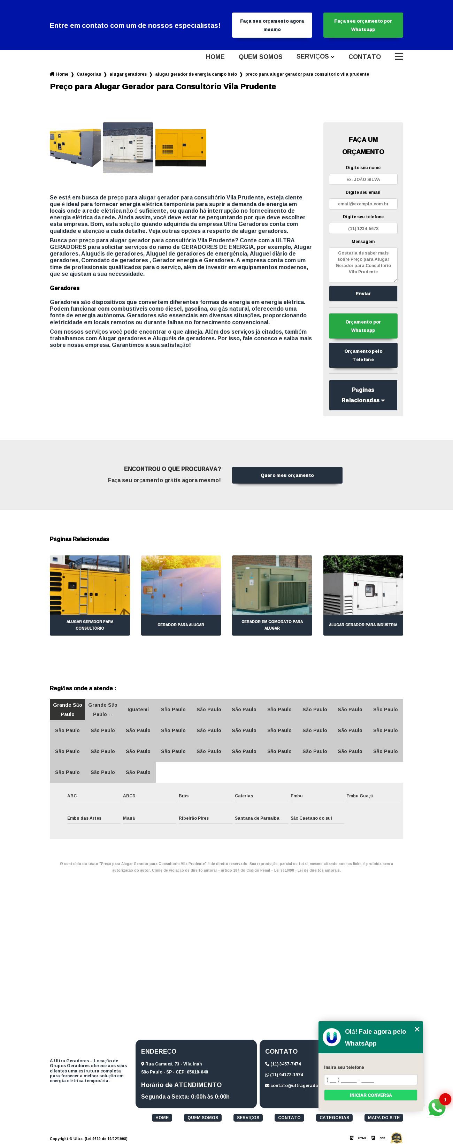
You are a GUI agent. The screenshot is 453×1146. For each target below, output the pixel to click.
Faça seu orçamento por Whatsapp (363, 25)
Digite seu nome (363, 168)
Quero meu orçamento (287, 475)
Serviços (313, 57)
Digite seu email (363, 192)
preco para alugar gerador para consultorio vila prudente (307, 74)
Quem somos (261, 56)
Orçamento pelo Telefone (363, 355)
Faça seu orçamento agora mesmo (272, 25)
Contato (364, 56)
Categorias (89, 74)
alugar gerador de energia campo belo (196, 74)
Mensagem (363, 241)
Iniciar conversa (371, 1095)
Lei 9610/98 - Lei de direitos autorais (307, 870)
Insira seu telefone (344, 1067)
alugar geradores (128, 74)
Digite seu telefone (363, 217)
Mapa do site (384, 1118)
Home (215, 56)
